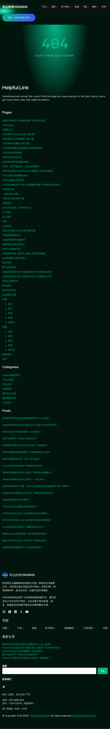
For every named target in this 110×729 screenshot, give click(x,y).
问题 (4, 299)
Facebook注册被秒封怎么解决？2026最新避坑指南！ (30, 492)
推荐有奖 (6, 262)
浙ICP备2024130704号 (83, 715)
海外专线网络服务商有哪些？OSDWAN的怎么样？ (28, 452)
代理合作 (6, 203)
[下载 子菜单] (88, 6)
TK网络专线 (8, 189)
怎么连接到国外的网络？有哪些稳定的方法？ (25, 526)
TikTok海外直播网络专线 (15, 175)
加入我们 (6, 216)
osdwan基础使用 (11, 375)
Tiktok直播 (8, 379)
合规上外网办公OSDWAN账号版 (18, 230)
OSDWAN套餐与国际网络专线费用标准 (22, 148)
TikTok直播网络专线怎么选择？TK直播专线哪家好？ (29, 472)
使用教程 (6, 388)
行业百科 (6, 402)
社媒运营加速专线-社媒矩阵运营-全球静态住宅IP (27, 271)
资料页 (11, 322)
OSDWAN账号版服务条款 (15, 161)
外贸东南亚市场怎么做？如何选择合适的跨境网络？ (28, 520)
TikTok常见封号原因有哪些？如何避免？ (22, 431)
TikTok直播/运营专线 (13, 180)
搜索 (4, 666)
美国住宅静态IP (10, 281)
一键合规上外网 (10, 193)
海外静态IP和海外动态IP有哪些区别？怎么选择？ (28, 418)
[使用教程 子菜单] (74, 628)
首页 (4, 358)
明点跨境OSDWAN (15, 7)
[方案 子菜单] (8, 628)
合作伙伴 (6, 226)
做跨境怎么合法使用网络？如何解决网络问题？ (26, 533)
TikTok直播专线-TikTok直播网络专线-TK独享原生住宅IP (31, 184)
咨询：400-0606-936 (19, 17)
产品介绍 (6, 384)
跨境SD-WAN (9, 290)
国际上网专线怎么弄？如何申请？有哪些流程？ (26, 540)
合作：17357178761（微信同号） (18, 703)
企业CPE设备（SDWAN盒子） (18, 207)
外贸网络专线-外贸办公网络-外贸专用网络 (24, 253)
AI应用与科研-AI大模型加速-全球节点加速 (23, 120)
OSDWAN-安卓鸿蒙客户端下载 (18, 138)
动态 (10, 303)
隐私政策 (6, 354)
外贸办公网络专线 (11, 248)
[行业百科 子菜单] (94, 628)
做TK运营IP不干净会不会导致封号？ (21, 438)
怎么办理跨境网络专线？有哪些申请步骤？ (24, 465)
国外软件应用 (9, 393)
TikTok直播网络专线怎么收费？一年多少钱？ (25, 479)
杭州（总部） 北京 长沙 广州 (16, 694)
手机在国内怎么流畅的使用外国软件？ (21, 506)
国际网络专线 (9, 398)
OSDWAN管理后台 (12, 157)
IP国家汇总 (7, 129)
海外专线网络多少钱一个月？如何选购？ (23, 458)
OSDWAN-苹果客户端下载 (16, 143)
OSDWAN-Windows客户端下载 (18, 134)
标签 (10, 313)
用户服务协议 (9, 267)
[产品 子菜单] (47, 6)
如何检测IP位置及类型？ (14, 258)
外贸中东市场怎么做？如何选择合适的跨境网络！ (27, 513)
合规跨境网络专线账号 (13, 239)
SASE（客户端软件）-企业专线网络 (20, 166)
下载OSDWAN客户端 (13, 198)
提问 (10, 308)
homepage (8, 125)
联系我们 (6, 285)
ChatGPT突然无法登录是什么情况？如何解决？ (26, 445)
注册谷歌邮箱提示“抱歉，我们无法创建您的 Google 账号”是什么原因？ (38, 486)
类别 (10, 317)
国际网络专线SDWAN (13, 244)
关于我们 (6, 212)
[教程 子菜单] (97, 6)
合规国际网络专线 (11, 235)
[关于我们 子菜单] (70, 6)
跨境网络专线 (9, 294)
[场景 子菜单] (56, 6)
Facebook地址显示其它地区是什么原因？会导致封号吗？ (31, 424)
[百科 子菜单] (107, 6)
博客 (4, 221)
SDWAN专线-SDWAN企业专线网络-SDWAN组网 (27, 170)
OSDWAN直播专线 (12, 152)
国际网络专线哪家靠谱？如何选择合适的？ (24, 547)
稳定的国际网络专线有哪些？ (17, 499)
